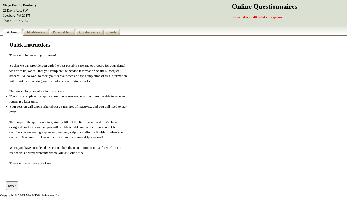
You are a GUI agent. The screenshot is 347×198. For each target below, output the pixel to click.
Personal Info (62, 32)
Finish (112, 32)
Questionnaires (89, 32)
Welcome (13, 32)
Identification (36, 32)
